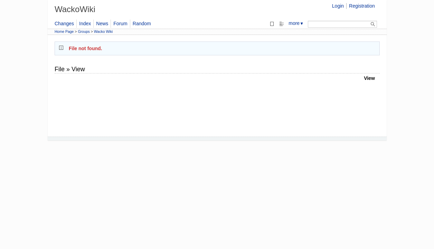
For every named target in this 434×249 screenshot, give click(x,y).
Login (338, 6)
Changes (64, 23)
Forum (120, 23)
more (296, 23)
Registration (362, 6)
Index (85, 23)
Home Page (64, 31)
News (102, 23)
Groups (83, 31)
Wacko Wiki (103, 31)
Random (142, 23)
